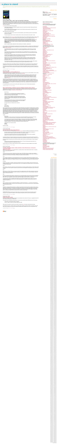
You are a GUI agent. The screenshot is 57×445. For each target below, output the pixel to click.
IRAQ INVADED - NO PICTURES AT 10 (11, 71)
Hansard (44, 76)
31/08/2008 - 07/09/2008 (53, 266)
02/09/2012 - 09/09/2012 (53, 391)
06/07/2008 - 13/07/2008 (53, 261)
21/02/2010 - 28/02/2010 (53, 314)
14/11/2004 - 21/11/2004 (53, 159)
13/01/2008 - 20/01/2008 (53, 248)
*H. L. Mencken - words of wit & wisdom (48, 99)
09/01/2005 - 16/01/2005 (53, 164)
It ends (36, 37)
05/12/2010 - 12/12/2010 (53, 334)
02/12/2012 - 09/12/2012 (53, 399)
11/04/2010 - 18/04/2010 (53, 319)
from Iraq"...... (9, 77)
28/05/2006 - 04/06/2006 (53, 205)
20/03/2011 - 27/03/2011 (53, 343)
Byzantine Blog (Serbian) (46, 40)
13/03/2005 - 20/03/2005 (53, 170)
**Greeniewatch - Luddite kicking (47, 74)
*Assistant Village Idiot (46, 32)
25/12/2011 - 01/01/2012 (53, 368)
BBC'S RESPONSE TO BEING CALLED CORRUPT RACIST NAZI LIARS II (19, 87)
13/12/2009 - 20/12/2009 (53, 308)
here (23, 204)
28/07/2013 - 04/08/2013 (53, 414)
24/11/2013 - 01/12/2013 (53, 425)
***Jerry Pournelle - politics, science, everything (49, 83)
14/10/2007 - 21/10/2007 (53, 240)
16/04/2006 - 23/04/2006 (53, 201)
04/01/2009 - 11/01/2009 (53, 277)
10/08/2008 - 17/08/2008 (53, 264)
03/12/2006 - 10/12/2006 (53, 220)
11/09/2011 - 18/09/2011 (53, 358)
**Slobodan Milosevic (46, 129)
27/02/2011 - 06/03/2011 (53, 341)
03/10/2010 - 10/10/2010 (53, 328)
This (3, 25)
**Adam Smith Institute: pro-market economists (49, 27)
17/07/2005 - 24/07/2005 (53, 179)
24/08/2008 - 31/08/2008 (53, 265)
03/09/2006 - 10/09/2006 (53, 212)
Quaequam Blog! (45, 121)
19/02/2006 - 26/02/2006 (53, 196)
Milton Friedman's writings (46, 102)
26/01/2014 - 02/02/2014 (53, 430)
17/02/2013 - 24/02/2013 (53, 406)
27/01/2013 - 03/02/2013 (53, 404)
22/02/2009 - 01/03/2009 (53, 281)
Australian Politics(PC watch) (47, 33)
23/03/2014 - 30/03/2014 (53, 435)
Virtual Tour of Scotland (46, 146)
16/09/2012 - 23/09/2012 (53, 392)
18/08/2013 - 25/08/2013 (53, 416)
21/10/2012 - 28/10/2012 (53, 395)
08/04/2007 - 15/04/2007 (53, 231)
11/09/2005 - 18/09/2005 (53, 184)
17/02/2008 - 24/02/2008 (53, 251)
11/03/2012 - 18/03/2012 (53, 375)
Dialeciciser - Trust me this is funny (48, 54)
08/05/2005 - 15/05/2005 (53, 175)
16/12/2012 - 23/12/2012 (53, 400)
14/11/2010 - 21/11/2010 (53, 332)
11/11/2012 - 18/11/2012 (53, 397)
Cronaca (44, 49)
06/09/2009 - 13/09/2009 (53, 299)
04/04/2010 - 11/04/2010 (53, 318)
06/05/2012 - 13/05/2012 (53, 380)
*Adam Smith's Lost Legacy (46, 28)
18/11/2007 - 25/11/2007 (53, 243)
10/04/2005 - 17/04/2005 (53, 172)
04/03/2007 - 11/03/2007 (53, 228)
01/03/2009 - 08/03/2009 (53, 282)
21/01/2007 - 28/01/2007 (53, 224)
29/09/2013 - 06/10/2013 (53, 420)
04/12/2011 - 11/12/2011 (53, 366)
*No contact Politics (45, 106)
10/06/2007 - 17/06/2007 (53, 236)
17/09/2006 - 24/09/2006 (53, 213)
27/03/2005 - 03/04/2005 (53, 171)
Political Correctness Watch (46, 116)
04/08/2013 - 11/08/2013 (53, 415)
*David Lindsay (45, 51)
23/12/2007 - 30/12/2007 (53, 246)
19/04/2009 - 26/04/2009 (53, 286)
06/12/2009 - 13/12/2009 (53, 307)
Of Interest (44, 109)
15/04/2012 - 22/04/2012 (53, 378)
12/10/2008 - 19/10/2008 (53, 270)
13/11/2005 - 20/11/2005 (53, 187)
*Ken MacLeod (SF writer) (46, 88)
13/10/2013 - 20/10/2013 (53, 421)
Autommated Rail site (46, 34)
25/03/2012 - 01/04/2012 (53, 376)
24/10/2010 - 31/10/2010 (53, 330)
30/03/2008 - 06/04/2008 (53, 255)
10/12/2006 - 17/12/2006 (53, 221)
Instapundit (44, 78)
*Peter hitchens (45, 115)
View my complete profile (53, 16)
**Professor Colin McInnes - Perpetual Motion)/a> (50, 97)
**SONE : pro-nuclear (46, 131)
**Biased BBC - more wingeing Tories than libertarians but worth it (49, 35)
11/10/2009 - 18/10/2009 (53, 302)
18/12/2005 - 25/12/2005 (53, 190)
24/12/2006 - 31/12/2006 (53, 222)
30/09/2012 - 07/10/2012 (53, 393)
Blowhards (44, 39)
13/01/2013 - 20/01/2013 (53, 403)
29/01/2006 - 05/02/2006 (53, 194)
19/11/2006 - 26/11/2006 (53, 219)
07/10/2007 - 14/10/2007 (53, 239)
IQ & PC (44, 81)
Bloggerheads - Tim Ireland (46, 38)
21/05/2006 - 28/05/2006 (53, 204)
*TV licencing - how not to (46, 142)
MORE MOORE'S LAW (8, 197)
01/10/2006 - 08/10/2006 (53, 214)
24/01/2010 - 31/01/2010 (53, 312)
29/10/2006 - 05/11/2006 (53, 217)
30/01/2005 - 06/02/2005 (53, 166)
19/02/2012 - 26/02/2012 (53, 373)
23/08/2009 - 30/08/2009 (53, 298)
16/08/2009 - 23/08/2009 (53, 297)
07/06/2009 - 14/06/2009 (53, 291)
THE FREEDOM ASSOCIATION (47, 68)
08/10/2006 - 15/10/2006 (53, 215)
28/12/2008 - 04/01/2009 (53, 276)
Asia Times (23, 73)
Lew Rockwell (45, 90)
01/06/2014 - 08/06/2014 (53, 440)
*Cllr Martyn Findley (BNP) (46, 64)
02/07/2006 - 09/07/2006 (53, 208)
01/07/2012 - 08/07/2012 (53, 385)
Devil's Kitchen (45, 53)
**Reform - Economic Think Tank (47, 123)
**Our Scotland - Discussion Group (47, 113)
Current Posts (54, 442)
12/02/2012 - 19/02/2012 (53, 372)
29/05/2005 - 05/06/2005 (53, 177)
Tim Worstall (44, 139)
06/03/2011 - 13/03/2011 (53, 342)
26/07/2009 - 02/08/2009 (53, 295)
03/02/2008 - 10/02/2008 (53, 250)
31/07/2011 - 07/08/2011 (53, 355)
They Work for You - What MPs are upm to (49, 137)
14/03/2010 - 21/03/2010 (53, 316)
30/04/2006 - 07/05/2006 (53, 202)
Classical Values (45, 47)
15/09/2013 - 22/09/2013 (53, 419)
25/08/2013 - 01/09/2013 (53, 417)
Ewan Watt (44, 61)
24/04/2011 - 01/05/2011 (53, 346)
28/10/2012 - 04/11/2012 (53, 396)
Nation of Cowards (45, 103)
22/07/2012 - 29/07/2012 (53, 387)
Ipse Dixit (44, 80)
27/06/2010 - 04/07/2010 (53, 326)
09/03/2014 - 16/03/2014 (53, 434)
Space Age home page (46, 132)
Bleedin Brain (45, 37)
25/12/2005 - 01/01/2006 (53, 191)
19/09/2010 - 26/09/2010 (53, 327)
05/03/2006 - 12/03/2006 (53, 197)
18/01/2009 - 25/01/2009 (53, 278)
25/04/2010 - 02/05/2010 (53, 320)
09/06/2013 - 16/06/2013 (53, 410)
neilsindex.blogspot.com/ (46, 23)
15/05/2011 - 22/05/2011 (53, 348)
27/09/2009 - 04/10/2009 (53, 301)
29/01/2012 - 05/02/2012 (53, 371)
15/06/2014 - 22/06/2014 (53, 441)
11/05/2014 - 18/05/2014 (53, 438)
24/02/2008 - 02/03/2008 (53, 252)
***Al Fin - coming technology (47, 29)
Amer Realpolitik (45, 31)
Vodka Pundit (44, 147)
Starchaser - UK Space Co (46, 134)
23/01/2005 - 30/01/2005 (53, 165)
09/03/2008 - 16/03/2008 (53, 253)
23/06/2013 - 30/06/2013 (53, 411)
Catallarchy (44, 42)
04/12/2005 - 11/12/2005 (53, 189)
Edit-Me (55, 154)
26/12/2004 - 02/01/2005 (53, 163)
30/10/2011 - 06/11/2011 (53, 363)
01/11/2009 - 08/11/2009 (53, 304)
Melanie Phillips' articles (46, 98)
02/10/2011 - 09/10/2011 (53, 360)
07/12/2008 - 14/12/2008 (53, 274)
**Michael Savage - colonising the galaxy (48, 126)
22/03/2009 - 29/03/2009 (53, 284)
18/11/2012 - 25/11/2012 (53, 398)
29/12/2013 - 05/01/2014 (53, 428)
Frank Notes (44, 66)
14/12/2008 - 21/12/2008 (53, 275)
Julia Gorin (44, 85)
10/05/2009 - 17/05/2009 (53, 288)
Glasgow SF (44, 73)
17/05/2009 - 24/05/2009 (53, 289)
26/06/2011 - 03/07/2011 (53, 352)
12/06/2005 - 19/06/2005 (53, 178)
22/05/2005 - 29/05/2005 (53, 176)
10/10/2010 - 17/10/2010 (53, 329)
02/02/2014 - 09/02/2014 (53, 431)
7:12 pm (9, 85)
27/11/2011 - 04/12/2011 (53, 365)
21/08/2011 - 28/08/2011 (53, 357)
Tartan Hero (44, 135)
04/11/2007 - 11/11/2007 (53, 242)
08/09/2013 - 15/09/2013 (53, 418)
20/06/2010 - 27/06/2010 (53, 325)
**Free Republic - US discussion (49, 67)
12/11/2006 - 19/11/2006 (53, 218)
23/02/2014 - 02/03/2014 (53, 433)
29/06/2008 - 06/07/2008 (53, 260)
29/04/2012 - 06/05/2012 (53, 379)
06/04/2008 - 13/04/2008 (53, 256)
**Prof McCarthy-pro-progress (47, 96)
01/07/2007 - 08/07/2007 (53, 238)
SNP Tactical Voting (45, 130)
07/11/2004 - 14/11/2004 (53, 158)
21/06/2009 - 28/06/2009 (53, 292)
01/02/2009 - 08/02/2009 (53, 279)
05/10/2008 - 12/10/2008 (53, 269)
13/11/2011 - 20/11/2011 (53, 364)
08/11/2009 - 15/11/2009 (53, 305)
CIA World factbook (45, 43)
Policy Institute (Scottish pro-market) (48, 119)
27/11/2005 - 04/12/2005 (53, 188)
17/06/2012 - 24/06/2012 (53, 384)
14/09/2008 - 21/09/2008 (53, 267)
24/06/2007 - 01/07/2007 (53, 237)
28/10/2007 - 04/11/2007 (53, 241)
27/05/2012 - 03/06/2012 (53, 382)
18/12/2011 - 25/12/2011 (53, 367)
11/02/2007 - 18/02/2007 (53, 226)
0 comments (11, 85)
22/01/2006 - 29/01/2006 (53, 193)
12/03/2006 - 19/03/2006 (53, 198)
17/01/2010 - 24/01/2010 (53, 311)
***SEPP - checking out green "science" (48, 128)
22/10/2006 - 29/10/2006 (53, 216)
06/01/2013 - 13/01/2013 (53, 402)
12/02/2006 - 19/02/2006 (53, 195)
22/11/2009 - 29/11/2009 (53, 306)
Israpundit (44, 79)
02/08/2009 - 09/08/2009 (53, 296)
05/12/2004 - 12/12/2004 (53, 161)
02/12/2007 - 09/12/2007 (53, 244)
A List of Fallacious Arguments (47, 92)
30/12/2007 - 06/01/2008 (53, 247)
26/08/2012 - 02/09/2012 (53, 390)
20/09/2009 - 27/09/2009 (53, 300)
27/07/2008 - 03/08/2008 (53, 263)
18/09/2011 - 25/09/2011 (53, 359)
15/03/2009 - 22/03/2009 (53, 283)
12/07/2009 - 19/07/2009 (53, 294)
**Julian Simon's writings (46, 86)
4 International (45, 26)
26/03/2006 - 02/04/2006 (53, 199)
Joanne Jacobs (45, 84)
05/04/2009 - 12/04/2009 (53, 285)
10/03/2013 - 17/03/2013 (53, 408)
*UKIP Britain (44, 145)
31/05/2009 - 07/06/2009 (53, 290)
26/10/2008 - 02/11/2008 (53, 271)
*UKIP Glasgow (45, 144)
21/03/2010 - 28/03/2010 (53, 317)
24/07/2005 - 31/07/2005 (53, 180)
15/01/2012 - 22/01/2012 (53, 370)
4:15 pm (9, 194)
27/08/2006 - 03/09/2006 (53, 211)
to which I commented (8, 47)
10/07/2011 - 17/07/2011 (53, 353)
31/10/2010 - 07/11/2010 (53, 331)
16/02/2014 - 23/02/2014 (53, 432)
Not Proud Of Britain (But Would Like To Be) (49, 107)
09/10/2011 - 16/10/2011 (53, 361)
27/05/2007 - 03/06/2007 (53, 235)
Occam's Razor (45, 108)
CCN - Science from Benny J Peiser (48, 44)
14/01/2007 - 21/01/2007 (53, 223)
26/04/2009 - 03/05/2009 (53, 287)
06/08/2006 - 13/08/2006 (53, 210)
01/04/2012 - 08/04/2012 (53, 377)
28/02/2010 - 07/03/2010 (53, 315)
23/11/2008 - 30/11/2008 (53, 273)
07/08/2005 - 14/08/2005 (53, 181)
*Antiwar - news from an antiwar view (48, 30)
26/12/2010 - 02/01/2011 (53, 336)
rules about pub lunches (19, 130)
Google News (54, 153)
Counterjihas (44, 48)
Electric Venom (45, 58)
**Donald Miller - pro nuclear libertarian (48, 101)
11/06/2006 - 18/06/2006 (53, 206)
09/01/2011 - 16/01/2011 (53, 337)
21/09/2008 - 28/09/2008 (53, 268)
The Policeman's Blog (46, 118)
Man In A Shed (45, 94)
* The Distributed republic (46, 56)
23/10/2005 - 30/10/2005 (53, 185)
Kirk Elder (44, 89)
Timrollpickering (45, 140)
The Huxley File (45, 77)
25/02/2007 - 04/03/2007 (53, 227)
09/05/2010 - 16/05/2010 (53, 321)
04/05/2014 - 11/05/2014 (53, 437)
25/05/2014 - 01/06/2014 (53, 439)
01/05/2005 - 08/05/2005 (53, 174)
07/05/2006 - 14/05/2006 (53, 203)
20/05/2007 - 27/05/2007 (53, 234)
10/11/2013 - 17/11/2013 (53, 424)
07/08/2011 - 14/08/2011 (53, 356)
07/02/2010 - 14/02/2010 (53, 313)
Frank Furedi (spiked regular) (47, 65)
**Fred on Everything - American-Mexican (49, 67)
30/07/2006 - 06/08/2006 (53, 209)
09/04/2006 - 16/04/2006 (53, 200)
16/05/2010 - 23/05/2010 (53, 322)
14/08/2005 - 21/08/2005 (53, 182)
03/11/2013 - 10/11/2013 (53, 423)
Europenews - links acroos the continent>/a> (49, 60)
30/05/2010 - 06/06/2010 (53, 323)
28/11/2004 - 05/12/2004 (53, 160)
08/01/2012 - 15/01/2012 (53, 369)
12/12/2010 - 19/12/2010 (53, 335)
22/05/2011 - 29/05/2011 (53, 349)
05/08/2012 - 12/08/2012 (53, 388)
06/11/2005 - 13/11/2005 (53, 186)
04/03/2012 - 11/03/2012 (53, 374)
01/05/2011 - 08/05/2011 (53, 347)
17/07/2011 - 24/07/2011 (53, 354)
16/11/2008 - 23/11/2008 (53, 272)
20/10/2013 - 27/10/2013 (53, 422)
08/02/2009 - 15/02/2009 (53, 280)
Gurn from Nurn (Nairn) (46, 75)
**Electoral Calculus (45, 59)
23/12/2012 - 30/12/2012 (53, 401)
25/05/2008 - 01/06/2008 (53, 257)
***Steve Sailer (45, 133)
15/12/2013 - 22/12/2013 (53, 427)
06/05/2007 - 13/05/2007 (53, 233)
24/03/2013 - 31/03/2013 (53, 409)
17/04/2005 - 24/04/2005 (53, 173)
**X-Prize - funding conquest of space (48, 149)
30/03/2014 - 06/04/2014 (53, 436)
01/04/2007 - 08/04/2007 (53, 230)
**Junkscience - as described (47, 87)
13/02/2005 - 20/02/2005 (53, 167)
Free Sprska (44, 69)
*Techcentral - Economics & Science (48, 136)
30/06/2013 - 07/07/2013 (53, 412)
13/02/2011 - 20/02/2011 (53, 340)
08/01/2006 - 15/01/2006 (53, 192)
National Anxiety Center (46, 104)
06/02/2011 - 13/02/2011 (53, 339)
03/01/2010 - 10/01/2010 (53, 310)
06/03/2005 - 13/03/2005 (53, 169)
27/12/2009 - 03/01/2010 (53, 309)
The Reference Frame (9, 149)
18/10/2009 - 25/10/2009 (53, 303)
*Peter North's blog (45, 117)
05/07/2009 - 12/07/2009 (53, 293)
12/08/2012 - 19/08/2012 (53, 389)
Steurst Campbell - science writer (47, 41)
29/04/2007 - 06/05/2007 (53, 232)
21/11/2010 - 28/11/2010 (53, 333)
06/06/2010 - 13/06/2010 (53, 324)
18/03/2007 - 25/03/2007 (53, 229)
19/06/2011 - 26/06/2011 (53, 351)
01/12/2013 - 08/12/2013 (53, 426)
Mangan (44, 93)
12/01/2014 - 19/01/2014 (53, 429)
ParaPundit (44, 114)
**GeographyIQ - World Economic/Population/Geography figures (48, 72)
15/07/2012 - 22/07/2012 (53, 386)
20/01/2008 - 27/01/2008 (53, 249)
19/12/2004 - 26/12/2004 (53, 162)
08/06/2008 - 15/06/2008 (53, 258)
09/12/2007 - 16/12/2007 (53, 245)
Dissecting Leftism (45, 55)
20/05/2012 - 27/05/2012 (53, 381)
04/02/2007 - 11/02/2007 (53, 225)
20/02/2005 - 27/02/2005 (53, 168)
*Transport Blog (45, 141)
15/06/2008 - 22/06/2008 (53, 259)
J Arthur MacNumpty (45, 82)
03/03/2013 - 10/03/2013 (53, 407)
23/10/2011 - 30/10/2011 (53, 362)
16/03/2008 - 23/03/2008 (53, 254)
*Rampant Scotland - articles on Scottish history (49, 122)
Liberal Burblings (45, 91)
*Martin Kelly (44, 95)
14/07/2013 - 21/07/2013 (53, 413)
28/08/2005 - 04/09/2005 (53, 183)
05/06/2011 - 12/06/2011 (53, 350)
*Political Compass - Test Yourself (47, 120)
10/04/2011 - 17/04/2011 (53, 345)
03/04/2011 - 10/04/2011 (53, 344)
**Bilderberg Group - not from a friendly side (49, 36)
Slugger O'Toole (45, 112)
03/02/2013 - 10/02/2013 (53, 405)
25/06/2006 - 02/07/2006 (53, 207)
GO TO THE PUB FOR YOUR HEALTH (11, 129)
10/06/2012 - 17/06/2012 (53, 383)
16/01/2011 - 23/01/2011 (53, 338)
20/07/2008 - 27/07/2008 (53, 262)
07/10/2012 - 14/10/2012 (53, 394)
